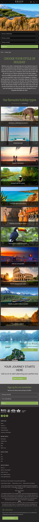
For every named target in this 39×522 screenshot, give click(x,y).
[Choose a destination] (19, 33)
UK (1, 454)
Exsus (19, 2)
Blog (2, 445)
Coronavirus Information (6, 432)
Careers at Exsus (4, 472)
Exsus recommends (15, 103)
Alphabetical (25, 103)
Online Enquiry (4, 427)
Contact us (3, 425)
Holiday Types (4, 441)
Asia (2, 456)
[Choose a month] (19, 42)
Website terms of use (16, 483)
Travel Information (4, 430)
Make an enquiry (19, 378)
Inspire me (19, 46)
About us (3, 467)
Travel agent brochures (5, 476)
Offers (2, 443)
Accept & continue (10, 518)
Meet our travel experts (6, 470)
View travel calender (29, 350)
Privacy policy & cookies (6, 483)
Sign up (19, 403)
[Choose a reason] (19, 38)
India (2, 459)
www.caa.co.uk (31, 499)
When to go (3, 448)
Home (2, 52)
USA (2, 461)
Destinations (3, 439)
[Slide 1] (19, 23)
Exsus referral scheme (5, 474)
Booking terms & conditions (29, 483)
